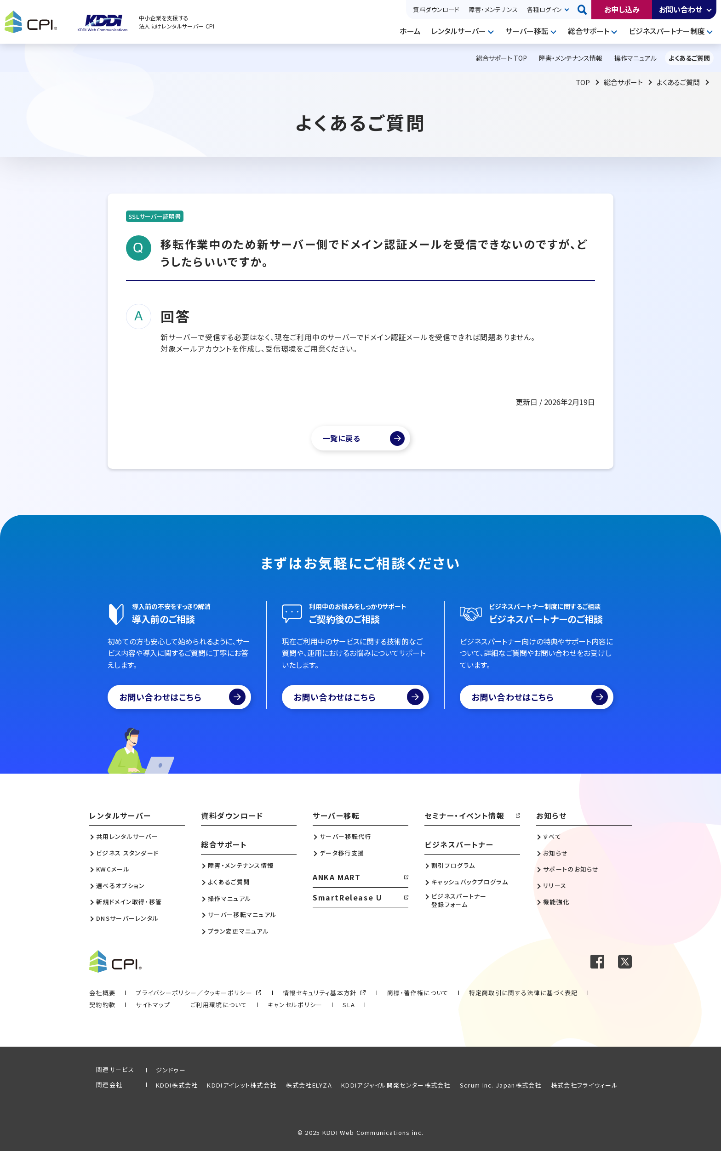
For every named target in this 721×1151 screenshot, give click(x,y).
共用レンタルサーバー (127, 836)
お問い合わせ (680, 9)
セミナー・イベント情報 (464, 815)
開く (709, 9)
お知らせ (551, 815)
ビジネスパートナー (458, 844)
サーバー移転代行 (345, 836)
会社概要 (102, 992)
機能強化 (556, 902)
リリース (554, 886)
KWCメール (113, 869)
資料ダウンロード (436, 9)
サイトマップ (153, 1004)
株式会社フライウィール (584, 1085)
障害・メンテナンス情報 (241, 865)
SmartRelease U (347, 897)
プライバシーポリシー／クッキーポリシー (194, 992)
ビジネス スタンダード (127, 853)
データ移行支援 (342, 853)
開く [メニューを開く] (492, 31)
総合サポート (588, 30)
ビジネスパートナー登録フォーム (459, 900)
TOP (583, 82)
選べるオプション (120, 886)
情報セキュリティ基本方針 (320, 992)
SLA (349, 1004)
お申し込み (622, 9)
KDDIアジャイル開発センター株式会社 (396, 1085)
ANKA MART (336, 877)
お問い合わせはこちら (182, 697)
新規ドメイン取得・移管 (129, 902)
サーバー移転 (527, 30)
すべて (552, 836)
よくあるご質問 (678, 82)
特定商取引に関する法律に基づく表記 (523, 992)
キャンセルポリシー (295, 1004)
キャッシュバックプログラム (469, 882)
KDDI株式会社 (177, 1085)
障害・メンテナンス (493, 9)
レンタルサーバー (458, 30)
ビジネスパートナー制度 (667, 30)
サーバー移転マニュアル (242, 915)
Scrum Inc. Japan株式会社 (501, 1085)
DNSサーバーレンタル (127, 918)
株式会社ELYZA (309, 1085)
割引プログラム (453, 865)
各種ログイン (544, 9)
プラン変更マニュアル (238, 931)
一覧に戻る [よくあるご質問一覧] (341, 438)
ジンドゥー (171, 1070)
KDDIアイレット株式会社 (241, 1085)
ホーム (410, 30)
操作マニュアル (229, 899)
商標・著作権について (418, 992)
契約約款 (102, 1004)
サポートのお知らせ (571, 869)
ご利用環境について (218, 1004)
